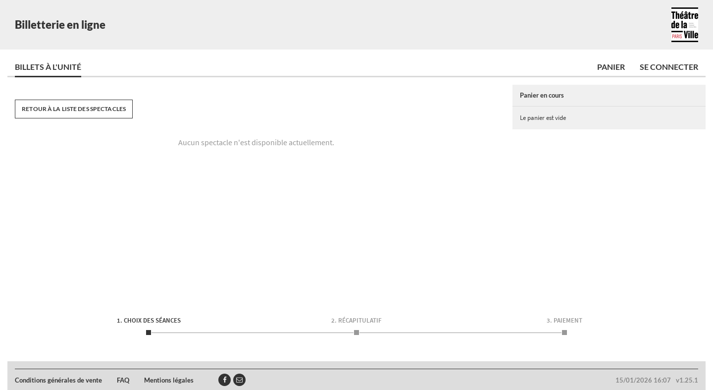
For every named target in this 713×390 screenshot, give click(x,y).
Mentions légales (169, 380)
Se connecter (669, 66)
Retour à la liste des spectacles (74, 108)
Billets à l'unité (48, 66)
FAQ (123, 380)
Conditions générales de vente (58, 380)
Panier (611, 66)
